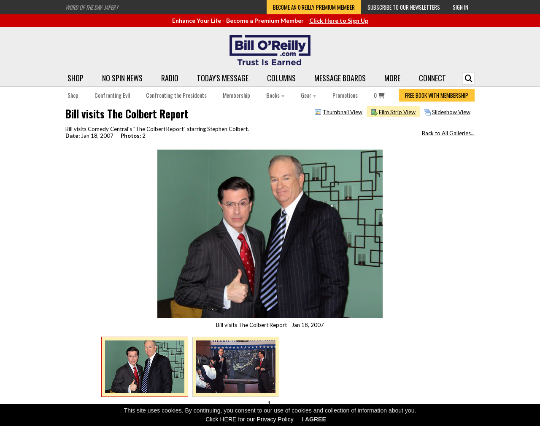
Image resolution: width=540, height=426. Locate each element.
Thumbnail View (342, 112)
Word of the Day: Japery (91, 7)
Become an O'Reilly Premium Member (314, 7)
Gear (308, 95)
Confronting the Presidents (176, 95)
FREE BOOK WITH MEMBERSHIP (436, 95)
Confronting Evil (112, 95)
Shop (76, 77)
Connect (432, 77)
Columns (281, 77)
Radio (169, 77)
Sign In (460, 7)
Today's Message (222, 77)
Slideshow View (451, 112)
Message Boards (340, 77)
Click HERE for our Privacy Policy (249, 419)
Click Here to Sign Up (338, 20)
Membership (236, 95)
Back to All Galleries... (448, 133)
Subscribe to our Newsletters (403, 7)
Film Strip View (397, 112)
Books (275, 95)
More (392, 77)
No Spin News (122, 77)
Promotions (345, 95)
